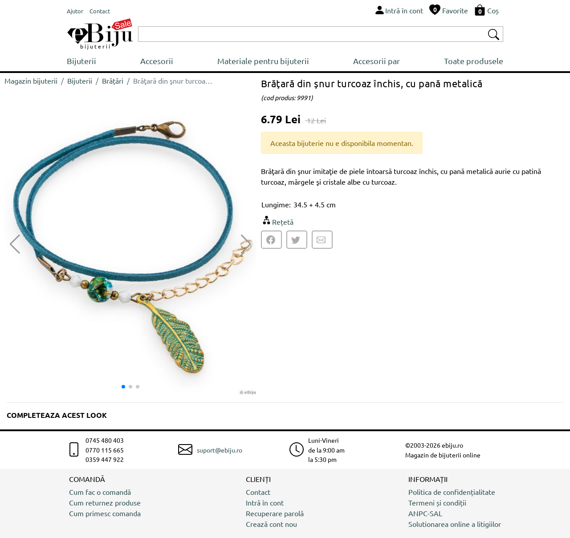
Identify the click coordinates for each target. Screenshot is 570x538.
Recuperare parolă (275, 513)
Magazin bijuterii (30, 80)
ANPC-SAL (425, 513)
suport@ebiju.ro (219, 450)
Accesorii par (376, 60)
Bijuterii (81, 60)
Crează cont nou (271, 523)
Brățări (112, 80)
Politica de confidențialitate (451, 491)
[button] (246, 244)
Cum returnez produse (105, 502)
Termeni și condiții (437, 502)
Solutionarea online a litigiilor (454, 523)
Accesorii (156, 60)
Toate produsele (473, 60)
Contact (258, 491)
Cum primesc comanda (105, 513)
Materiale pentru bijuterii (263, 60)
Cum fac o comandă (100, 491)
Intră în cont (265, 502)
